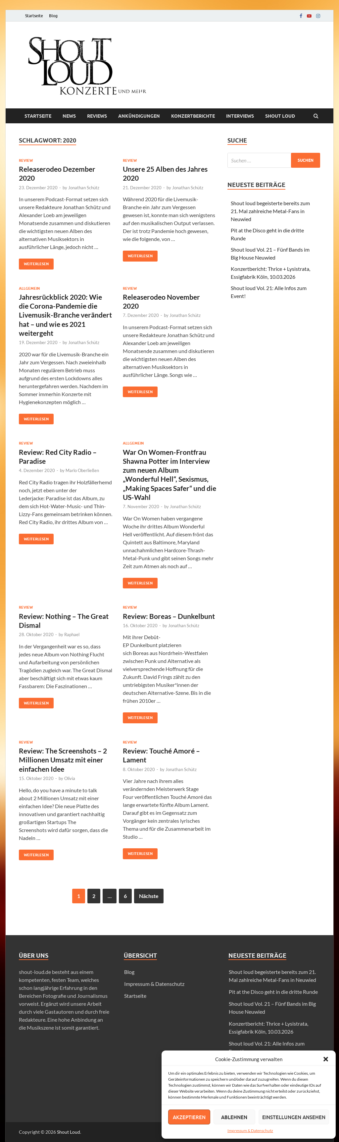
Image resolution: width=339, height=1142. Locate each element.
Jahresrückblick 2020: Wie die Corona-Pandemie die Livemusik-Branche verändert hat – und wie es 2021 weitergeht (65, 315)
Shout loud (280, 116)
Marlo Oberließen (82, 470)
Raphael (71, 634)
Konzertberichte (193, 116)
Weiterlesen (34, 262)
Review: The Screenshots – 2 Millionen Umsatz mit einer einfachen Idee (63, 760)
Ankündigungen (139, 116)
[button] (325, 1059)
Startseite (34, 15)
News (69, 116)
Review (26, 160)
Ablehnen (234, 1117)
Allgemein (29, 288)
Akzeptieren (189, 1117)
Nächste (149, 896)
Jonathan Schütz (83, 187)
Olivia (69, 778)
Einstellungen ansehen (293, 1117)
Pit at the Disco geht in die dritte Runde (273, 992)
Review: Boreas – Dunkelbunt (169, 616)
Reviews (97, 116)
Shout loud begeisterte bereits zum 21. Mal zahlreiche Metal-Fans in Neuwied (270, 211)
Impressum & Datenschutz (250, 1130)
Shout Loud (68, 1132)
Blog (53, 15)
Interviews (240, 116)
